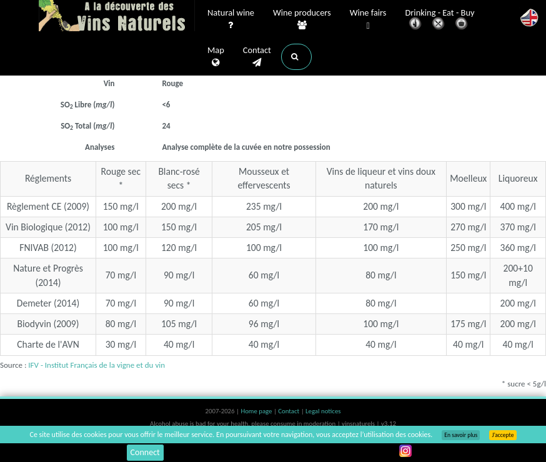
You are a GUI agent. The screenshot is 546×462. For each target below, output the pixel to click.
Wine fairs (368, 19)
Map (215, 57)
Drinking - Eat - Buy (440, 20)
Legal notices (322, 411)
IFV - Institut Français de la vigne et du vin (96, 365)
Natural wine (230, 19)
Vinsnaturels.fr (117, 16)
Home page (257, 411)
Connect (145, 452)
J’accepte (503, 435)
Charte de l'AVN (48, 344)
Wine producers (302, 19)
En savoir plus (460, 435)
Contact (257, 57)
